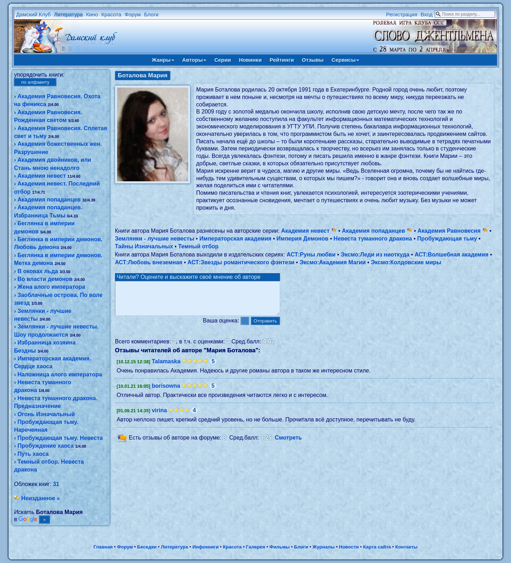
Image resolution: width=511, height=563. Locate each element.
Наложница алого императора (59, 374)
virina (159, 417)
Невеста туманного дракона (373, 239)
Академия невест (41, 176)
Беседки (146, 547)
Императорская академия (235, 239)
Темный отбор (198, 246)
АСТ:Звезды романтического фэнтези (240, 262)
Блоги (151, 14)
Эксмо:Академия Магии (333, 262)
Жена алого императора (51, 287)
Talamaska (166, 368)
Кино (92, 14)
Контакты (406, 547)
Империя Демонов (302, 239)
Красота (111, 14)
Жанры (163, 60)
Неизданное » (40, 498)
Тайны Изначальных (144, 246)
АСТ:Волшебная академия (451, 255)
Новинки (250, 60)
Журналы (323, 547)
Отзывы (313, 60)
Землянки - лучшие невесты (154, 239)
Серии (222, 60)
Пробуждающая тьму (447, 239)
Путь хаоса (33, 454)
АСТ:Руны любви (311, 255)
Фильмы (279, 547)
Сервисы (345, 60)
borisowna (166, 392)
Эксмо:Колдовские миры (406, 262)
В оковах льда (37, 271)
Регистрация (401, 14)
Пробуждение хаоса (45, 446)
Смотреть (288, 444)
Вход (427, 14)
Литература (68, 14)
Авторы (194, 60)
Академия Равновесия (453, 231)
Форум (133, 14)
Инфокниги (205, 547)
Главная (102, 547)
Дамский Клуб (33, 14)
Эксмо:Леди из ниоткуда (375, 255)
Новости (349, 547)
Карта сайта (377, 547)
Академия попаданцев (49, 200)
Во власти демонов (44, 279)
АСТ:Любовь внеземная (148, 262)
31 (56, 484)
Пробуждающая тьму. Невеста (60, 438)
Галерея (255, 547)
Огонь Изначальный (46, 414)
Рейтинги (282, 60)
